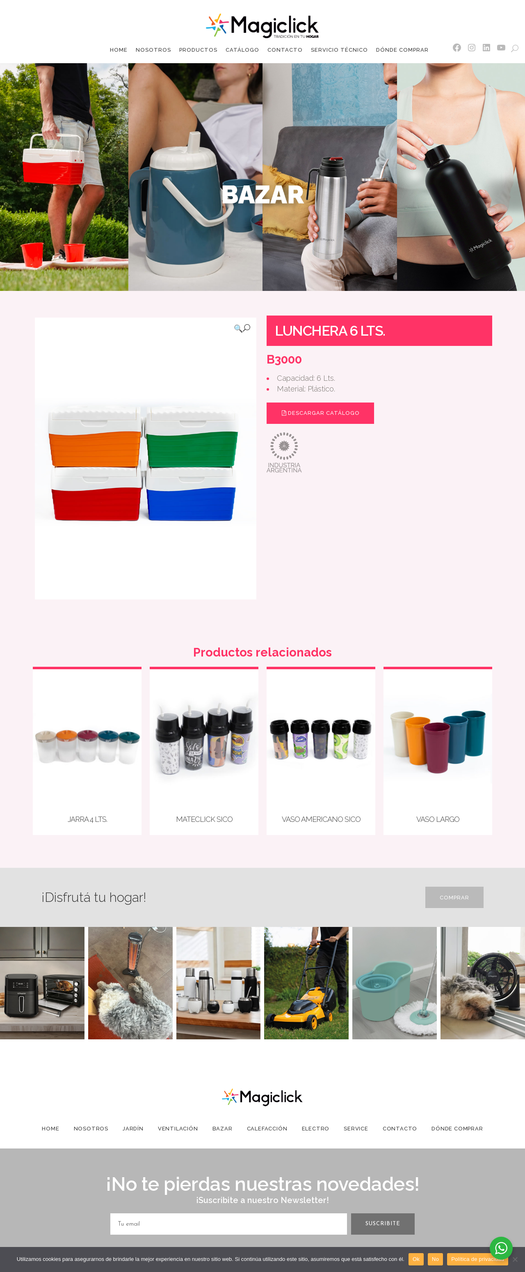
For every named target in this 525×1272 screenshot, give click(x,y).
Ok (416, 1259)
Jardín (133, 1129)
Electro (316, 1129)
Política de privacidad (477, 1259)
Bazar (222, 1129)
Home (50, 1129)
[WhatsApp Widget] (501, 1248)
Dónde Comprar (457, 1129)
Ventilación (178, 1129)
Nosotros (91, 1129)
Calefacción (267, 1129)
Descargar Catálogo (320, 413)
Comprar (454, 898)
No (435, 1259)
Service (356, 1129)
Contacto (400, 1129)
